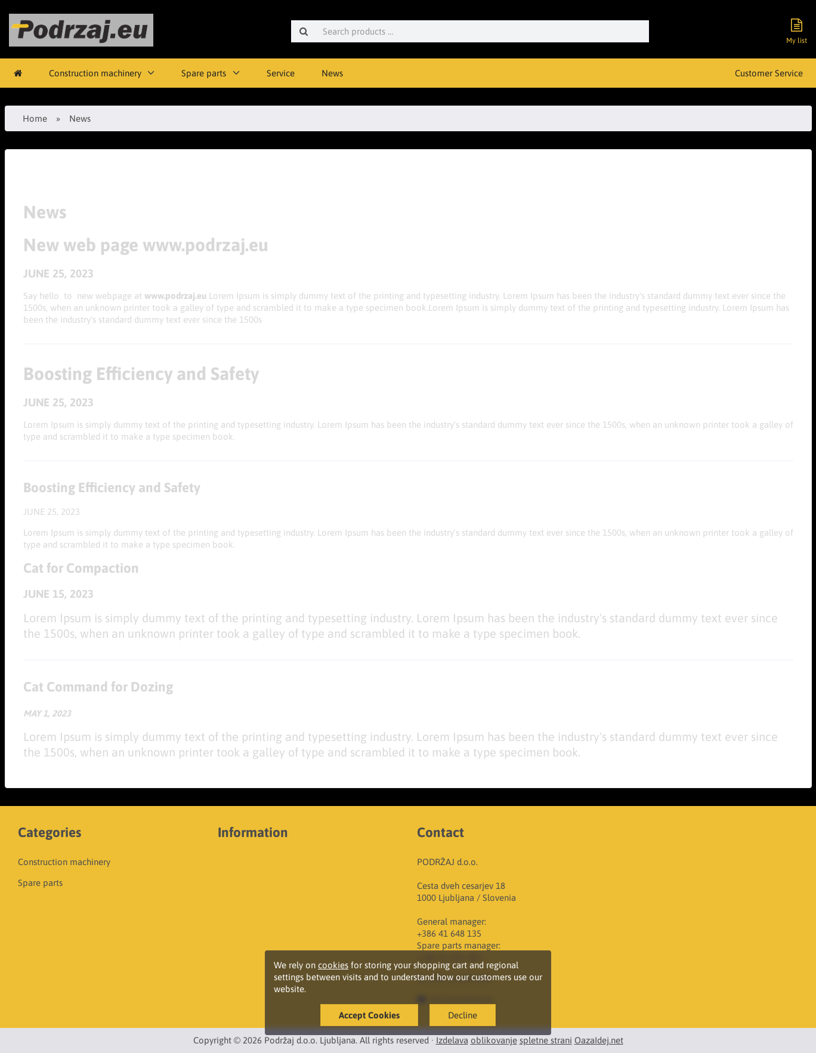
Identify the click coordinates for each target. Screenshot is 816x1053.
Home (35, 118)
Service (281, 73)
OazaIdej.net (598, 1040)
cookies (333, 965)
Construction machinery (95, 73)
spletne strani (546, 1040)
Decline (462, 1015)
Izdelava (452, 1040)
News (332, 73)
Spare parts (203, 73)
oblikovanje (494, 1040)
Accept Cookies (369, 1015)
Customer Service (769, 73)
